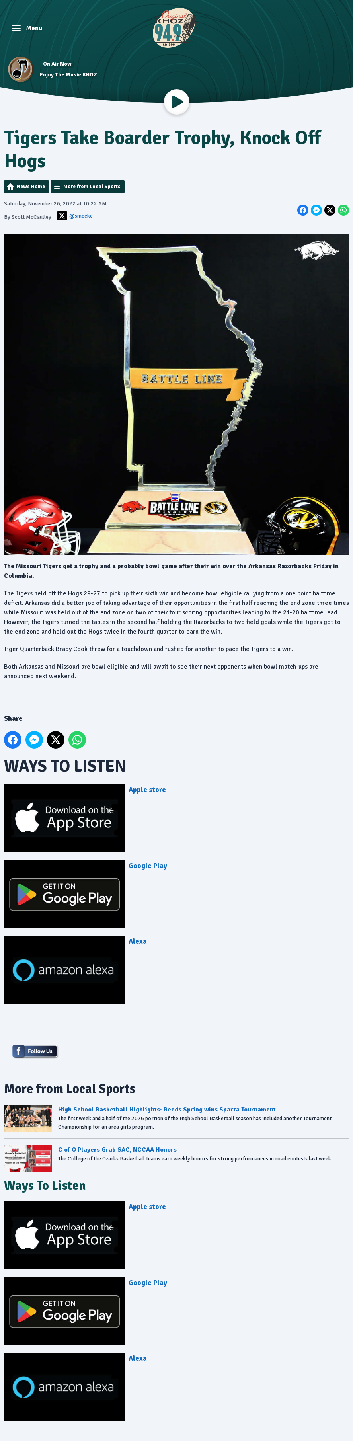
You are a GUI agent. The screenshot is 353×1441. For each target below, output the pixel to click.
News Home (31, 186)
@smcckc (75, 215)
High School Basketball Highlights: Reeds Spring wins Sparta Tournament (167, 1109)
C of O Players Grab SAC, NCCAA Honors (117, 1150)
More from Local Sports (92, 186)
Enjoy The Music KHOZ (68, 74)
